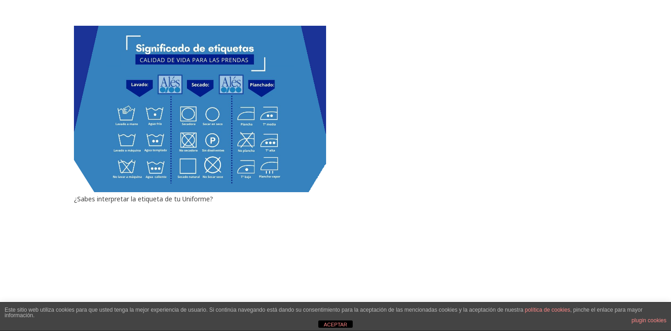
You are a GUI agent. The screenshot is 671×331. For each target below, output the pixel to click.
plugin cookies (649, 320)
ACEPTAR (335, 324)
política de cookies (547, 310)
